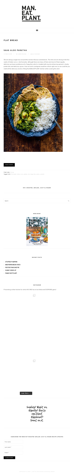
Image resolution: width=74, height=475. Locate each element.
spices (37, 174)
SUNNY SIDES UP (10, 270)
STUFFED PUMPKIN (11, 262)
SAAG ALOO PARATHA (15, 50)
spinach (42, 174)
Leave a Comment (35, 54)
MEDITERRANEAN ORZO (12, 264)
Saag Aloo (33, 174)
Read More (9, 164)
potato (25, 174)
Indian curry (20, 174)
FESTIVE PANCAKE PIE (12, 267)
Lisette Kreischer (38, 471)
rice (29, 174)
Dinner (12, 172)
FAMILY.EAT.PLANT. (11, 273)
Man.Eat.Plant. (37, 13)
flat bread (13, 174)
